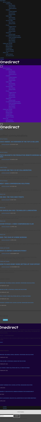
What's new (2, 194)
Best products (12, 13)
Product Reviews (9, 49)
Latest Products (9, 54)
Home (1, 129)
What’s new (5, 52)
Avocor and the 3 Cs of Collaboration (15, 170)
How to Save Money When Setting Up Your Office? (20, 264)
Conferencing (9, 3)
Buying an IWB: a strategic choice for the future (13, 289)
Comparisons (9, 48)
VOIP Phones (12, 28)
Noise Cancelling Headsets (15, 37)
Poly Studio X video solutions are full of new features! (15, 296)
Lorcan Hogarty (6, 144)
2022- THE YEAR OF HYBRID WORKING (13, 237)
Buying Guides (12, 6)
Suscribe (2, 64)
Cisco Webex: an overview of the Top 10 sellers (19, 142)
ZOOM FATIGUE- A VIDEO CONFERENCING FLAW (17, 224)
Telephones (8, 32)
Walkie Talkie (9, 16)
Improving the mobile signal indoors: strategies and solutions (17, 282)
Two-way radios (9, 20)
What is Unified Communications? (13, 251)
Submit (17, 415)
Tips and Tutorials (10, 51)
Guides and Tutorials (7, 43)
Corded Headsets (13, 11)
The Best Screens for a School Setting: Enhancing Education (16, 302)
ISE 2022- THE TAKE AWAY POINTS (12, 197)
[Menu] (1, 66)
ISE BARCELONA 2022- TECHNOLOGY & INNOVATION (18, 210)
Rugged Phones (12, 26)
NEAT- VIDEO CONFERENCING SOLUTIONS (15, 183)
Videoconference (12, 8)
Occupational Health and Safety (13, 35)
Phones (7, 25)
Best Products (12, 5)
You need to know (10, 55)
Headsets (8, 9)
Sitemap (5, 408)
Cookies (5, 406)
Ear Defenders (12, 38)
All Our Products (6, 2)
